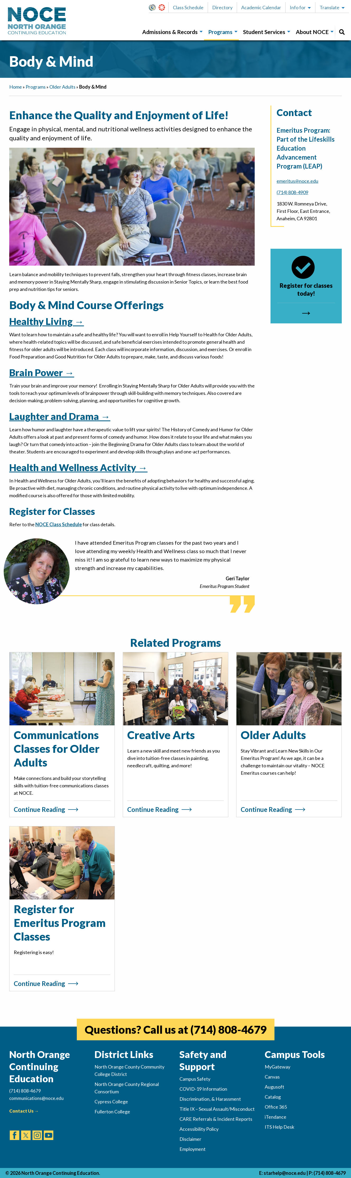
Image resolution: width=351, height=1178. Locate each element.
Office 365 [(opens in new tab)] (276, 1107)
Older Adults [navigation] (62, 87)
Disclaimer (190, 1139)
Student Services (264, 31)
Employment (192, 1149)
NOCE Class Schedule (58, 524)
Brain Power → (41, 372)
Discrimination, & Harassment (210, 1099)
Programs (220, 31)
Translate (329, 7)
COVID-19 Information (203, 1089)
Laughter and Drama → (59, 416)
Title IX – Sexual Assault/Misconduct (217, 1109)
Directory (222, 7)
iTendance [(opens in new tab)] (275, 1117)
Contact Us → (24, 1111)
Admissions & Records (170, 31)
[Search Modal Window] (342, 32)
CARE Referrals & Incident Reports (215, 1119)
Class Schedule (188, 7)
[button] (154, 7)
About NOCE (312, 31)
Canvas (164, 7)
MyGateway (154, 7)
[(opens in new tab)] (14, 1130)
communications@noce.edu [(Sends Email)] (36, 1098)
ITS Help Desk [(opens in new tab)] (279, 1127)
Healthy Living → (46, 321)
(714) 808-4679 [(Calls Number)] (25, 1091)
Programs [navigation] (36, 87)
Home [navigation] (15, 87)
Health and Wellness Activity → (78, 467)
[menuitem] (171, 32)
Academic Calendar (261, 7)
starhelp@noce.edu (285, 1173)
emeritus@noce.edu (297, 181)
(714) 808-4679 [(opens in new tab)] (228, 1029)
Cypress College (111, 1101)
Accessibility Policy (199, 1129)
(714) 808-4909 (292, 192)
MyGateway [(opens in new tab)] (277, 1067)
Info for (298, 7)
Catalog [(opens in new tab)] (273, 1097)
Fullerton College (112, 1111)
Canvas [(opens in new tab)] (272, 1077)
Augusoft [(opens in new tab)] (274, 1087)
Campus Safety (194, 1079)
